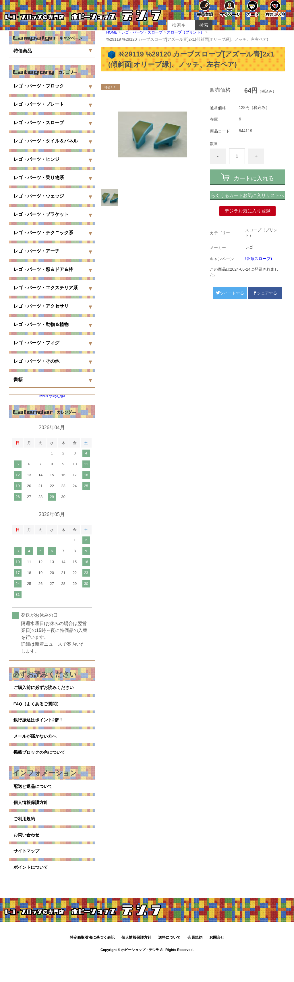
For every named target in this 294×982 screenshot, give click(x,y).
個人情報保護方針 (31, 816)
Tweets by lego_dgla (52, 396)
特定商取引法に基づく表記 (92, 961)
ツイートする (230, 293)
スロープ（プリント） (191, 32)
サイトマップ (27, 871)
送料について (169, 961)
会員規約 (194, 961)
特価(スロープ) (258, 258)
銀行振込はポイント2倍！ (40, 725)
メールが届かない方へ (36, 743)
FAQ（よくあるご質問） (38, 706)
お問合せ (216, 961)
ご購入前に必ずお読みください (45, 688)
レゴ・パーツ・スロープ (145, 32)
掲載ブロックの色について (41, 762)
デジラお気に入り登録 (247, 210)
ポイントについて (31, 889)
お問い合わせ (27, 853)
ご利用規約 (24, 834)
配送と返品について (34, 798)
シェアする (265, 293)
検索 (203, 25)
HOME (112, 32)
